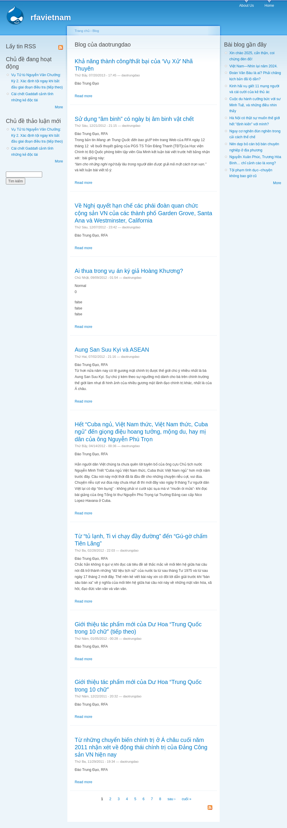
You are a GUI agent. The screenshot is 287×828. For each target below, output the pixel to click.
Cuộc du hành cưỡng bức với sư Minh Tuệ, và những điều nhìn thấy (255, 105)
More (59, 107)
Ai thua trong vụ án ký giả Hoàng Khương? (129, 271)
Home (269, 6)
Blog (96, 30)
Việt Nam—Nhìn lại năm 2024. (253, 66)
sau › (171, 799)
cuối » (187, 799)
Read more (83, 96)
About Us (246, 6)
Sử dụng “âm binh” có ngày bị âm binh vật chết (134, 119)
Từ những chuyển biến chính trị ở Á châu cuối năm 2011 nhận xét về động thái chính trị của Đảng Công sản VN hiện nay (141, 747)
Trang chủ (82, 30)
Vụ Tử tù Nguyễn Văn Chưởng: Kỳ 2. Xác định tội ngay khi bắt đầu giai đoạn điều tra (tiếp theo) (37, 81)
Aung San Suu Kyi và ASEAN (112, 349)
